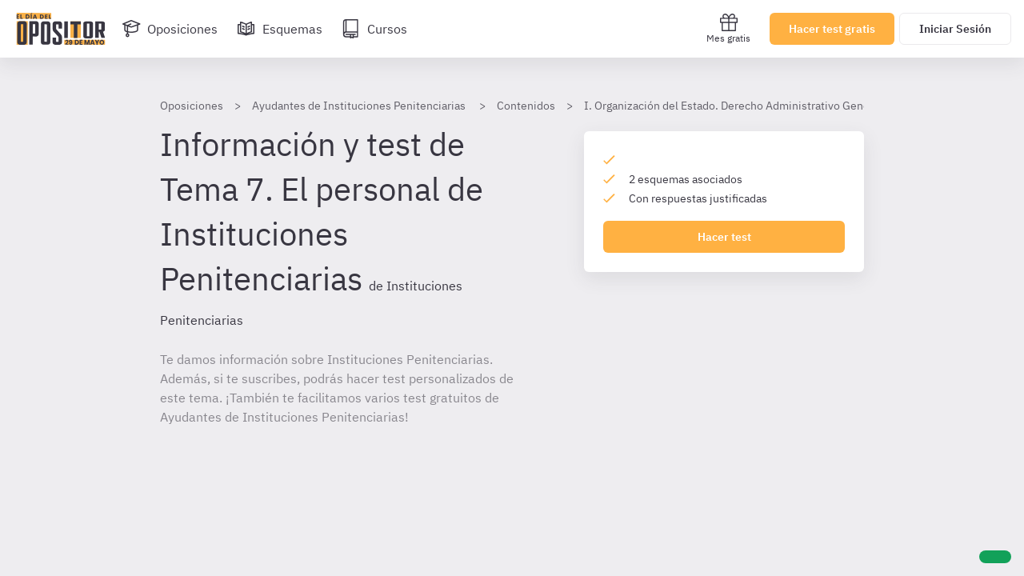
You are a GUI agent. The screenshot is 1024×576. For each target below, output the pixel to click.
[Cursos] (374, 29)
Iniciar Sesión (955, 29)
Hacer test (724, 237)
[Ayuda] (995, 556)
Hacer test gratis (832, 29)
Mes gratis (728, 28)
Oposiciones (191, 105)
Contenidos (526, 105)
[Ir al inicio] (61, 29)
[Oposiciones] (169, 29)
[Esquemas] (279, 29)
